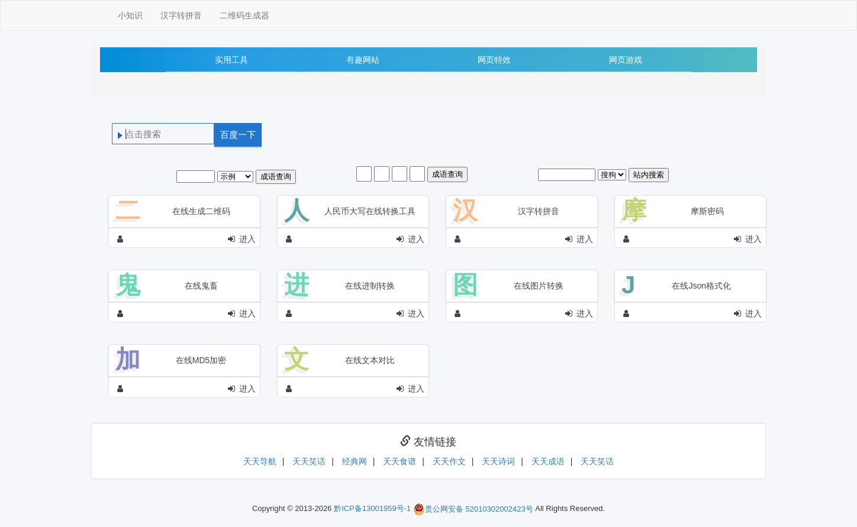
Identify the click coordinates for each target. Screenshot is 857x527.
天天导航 (259, 461)
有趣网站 (362, 59)
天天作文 (449, 461)
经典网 (354, 461)
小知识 (130, 15)
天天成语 (548, 461)
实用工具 (231, 59)
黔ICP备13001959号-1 (372, 509)
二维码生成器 (244, 15)
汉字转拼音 (181, 15)
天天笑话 (309, 461)
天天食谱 (399, 461)
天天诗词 (498, 461)
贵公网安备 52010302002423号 (473, 509)
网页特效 (494, 59)
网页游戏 (625, 59)
